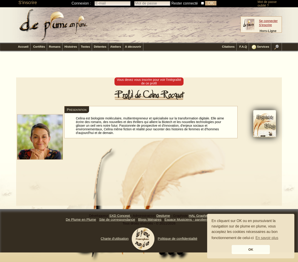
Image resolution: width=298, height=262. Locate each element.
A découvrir (133, 46)
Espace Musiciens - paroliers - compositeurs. (198, 219)
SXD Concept (120, 216)
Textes (85, 46)
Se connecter (268, 21)
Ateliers (115, 46)
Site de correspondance (117, 219)
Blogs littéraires (149, 219)
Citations (228, 46)
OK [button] (250, 249)
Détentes (100, 46)
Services (260, 47)
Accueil (23, 46)
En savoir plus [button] (267, 238)
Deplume (163, 216)
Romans (54, 46)
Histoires (70, 46)
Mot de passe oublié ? (267, 3)
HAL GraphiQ (199, 216)
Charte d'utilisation (115, 238)
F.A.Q (243, 46)
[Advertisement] (149, 64)
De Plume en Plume (81, 219)
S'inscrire (27, 2)
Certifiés (39, 46)
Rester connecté (184, 3)
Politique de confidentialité (177, 238)
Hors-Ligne (268, 31)
